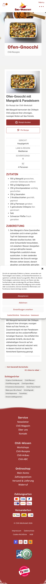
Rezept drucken (23, 122)
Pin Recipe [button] (23, 130)
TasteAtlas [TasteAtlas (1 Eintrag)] (23, 393)
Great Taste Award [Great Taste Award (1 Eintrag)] (33, 387)
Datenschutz (25, 315)
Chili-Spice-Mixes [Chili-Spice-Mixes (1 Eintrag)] (27, 383)
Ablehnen (23, 302)
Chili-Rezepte (14, 52)
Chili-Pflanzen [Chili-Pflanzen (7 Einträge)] (30, 380)
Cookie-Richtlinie (13, 315)
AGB (31, 535)
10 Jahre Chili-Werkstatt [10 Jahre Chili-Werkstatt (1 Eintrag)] (14, 380)
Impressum (35, 315)
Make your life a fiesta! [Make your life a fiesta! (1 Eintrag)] (13, 390)
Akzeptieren (23, 296)
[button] (42, 268)
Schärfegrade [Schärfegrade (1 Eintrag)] (28, 390)
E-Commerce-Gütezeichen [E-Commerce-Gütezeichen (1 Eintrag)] (15, 387)
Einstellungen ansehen (23, 309)
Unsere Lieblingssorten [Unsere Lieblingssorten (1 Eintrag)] (14, 397)
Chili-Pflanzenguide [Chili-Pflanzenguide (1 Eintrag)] (12, 383)
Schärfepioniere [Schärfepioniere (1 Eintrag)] (11, 393)
